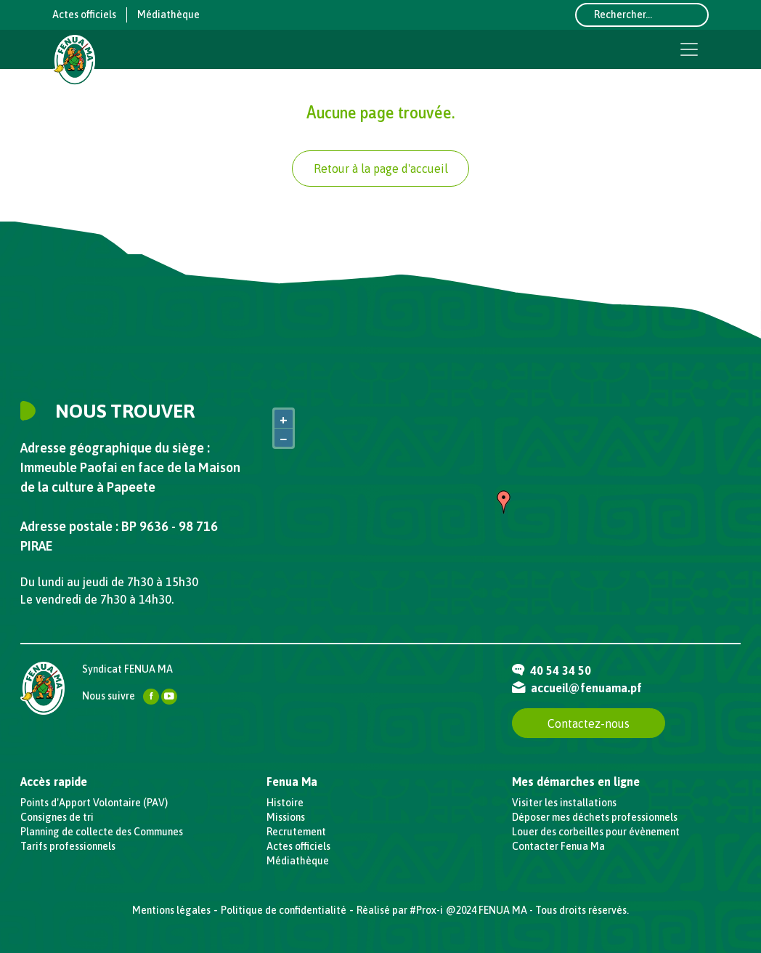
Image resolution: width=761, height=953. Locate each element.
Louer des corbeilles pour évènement (596, 832)
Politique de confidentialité (283, 910)
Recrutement (296, 832)
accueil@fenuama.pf (577, 687)
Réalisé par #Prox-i (400, 910)
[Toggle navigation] (689, 49)
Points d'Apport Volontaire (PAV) (94, 802)
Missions (285, 817)
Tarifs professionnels (67, 846)
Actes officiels (84, 14)
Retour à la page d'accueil (381, 168)
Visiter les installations (564, 802)
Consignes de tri (57, 817)
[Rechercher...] (642, 15)
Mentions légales (171, 910)
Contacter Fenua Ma (558, 846)
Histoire (285, 802)
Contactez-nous (589, 723)
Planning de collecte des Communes (101, 832)
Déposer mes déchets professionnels (594, 817)
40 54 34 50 (551, 670)
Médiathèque (168, 14)
